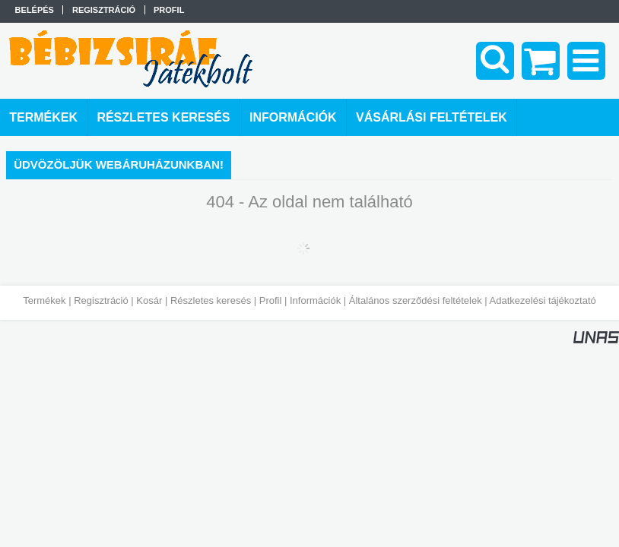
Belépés (34, 9)
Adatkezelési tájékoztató (543, 300)
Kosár (149, 300)
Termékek (44, 300)
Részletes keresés (210, 300)
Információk (315, 300)
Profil (270, 300)
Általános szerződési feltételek (415, 300)
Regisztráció (101, 300)
